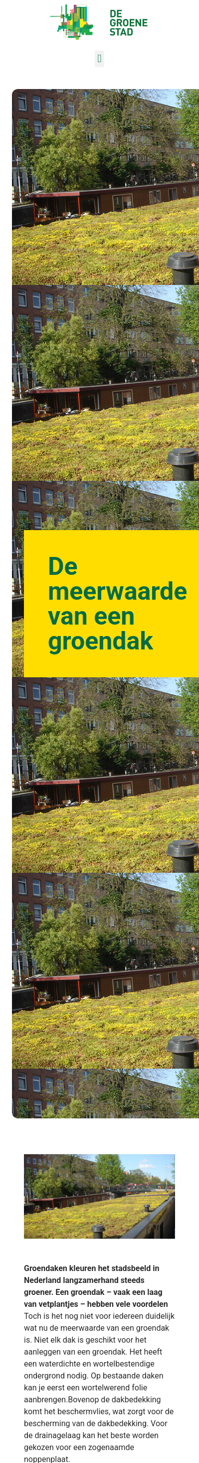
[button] (99, 59)
